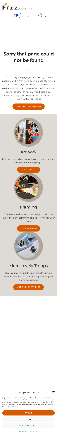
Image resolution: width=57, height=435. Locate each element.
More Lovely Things (28, 258)
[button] (53, 393)
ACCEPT (28, 413)
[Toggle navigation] (45, 16)
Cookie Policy (22, 431)
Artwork (28, 145)
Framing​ (28, 200)
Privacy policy (33, 431)
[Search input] (29, 16)
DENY (28, 419)
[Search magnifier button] (39, 15)
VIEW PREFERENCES (28, 426)
